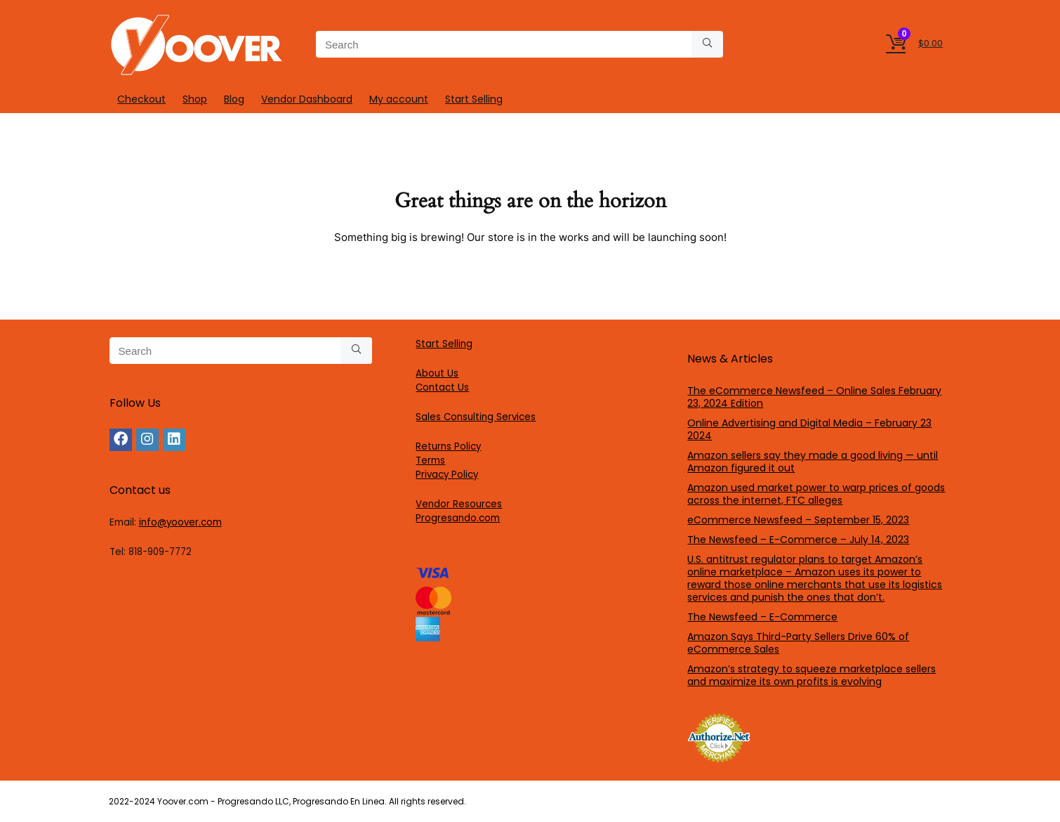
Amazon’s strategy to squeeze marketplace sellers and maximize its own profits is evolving (811, 675)
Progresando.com (458, 518)
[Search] (707, 44)
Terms (430, 460)
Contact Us (442, 387)
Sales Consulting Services (476, 417)
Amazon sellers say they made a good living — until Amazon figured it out (812, 461)
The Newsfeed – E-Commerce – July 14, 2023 (798, 540)
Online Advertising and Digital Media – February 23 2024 (809, 429)
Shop (195, 99)
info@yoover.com (180, 522)
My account (398, 99)
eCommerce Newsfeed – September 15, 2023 (798, 520)
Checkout (141, 99)
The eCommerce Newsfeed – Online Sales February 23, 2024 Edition (814, 397)
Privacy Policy (447, 474)
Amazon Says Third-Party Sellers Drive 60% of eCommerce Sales (798, 642)
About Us (437, 373)
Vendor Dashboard (306, 99)
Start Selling (474, 99)
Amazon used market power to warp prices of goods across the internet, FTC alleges (816, 494)
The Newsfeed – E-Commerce (762, 617)
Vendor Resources (459, 504)
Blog (234, 99)
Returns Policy (448, 446)
